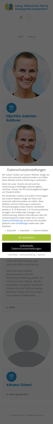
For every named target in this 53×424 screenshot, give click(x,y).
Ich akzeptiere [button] (27, 237)
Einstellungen (22, 223)
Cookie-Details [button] (13, 255)
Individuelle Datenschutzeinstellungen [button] (27, 247)
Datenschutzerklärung (12, 220)
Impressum (41, 255)
